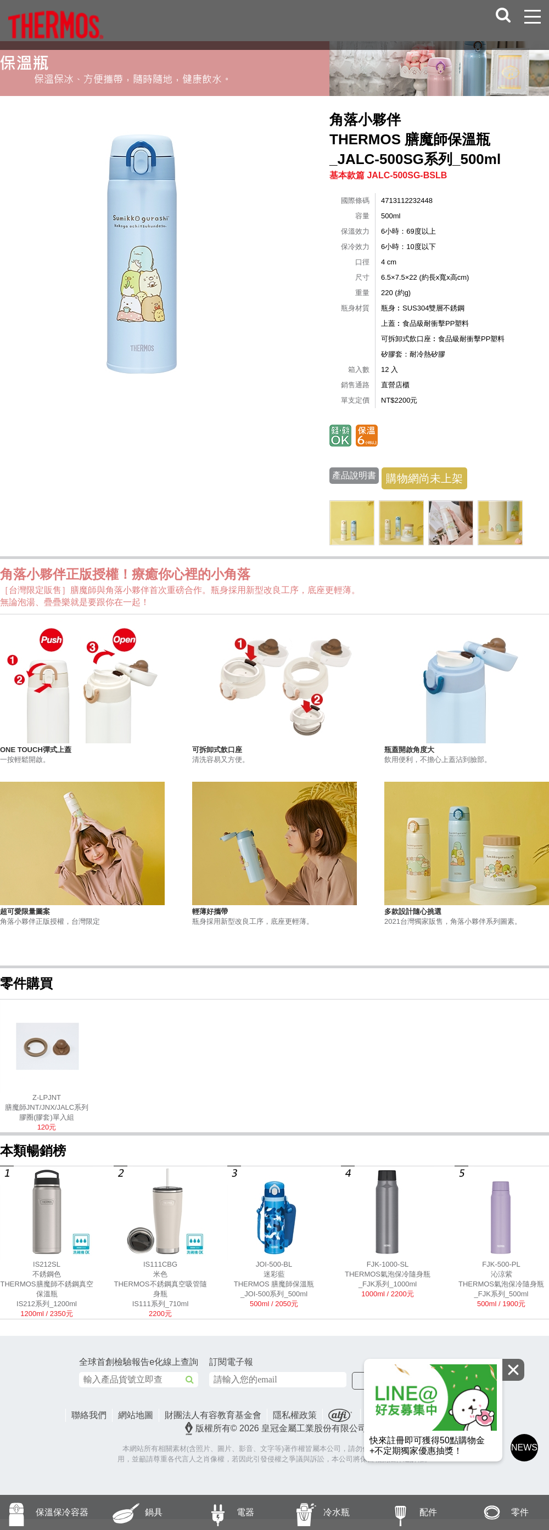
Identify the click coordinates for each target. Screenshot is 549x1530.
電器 (218, 1512)
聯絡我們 (89, 1415)
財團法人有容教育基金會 (213, 1415)
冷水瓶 (312, 1512)
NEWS (524, 1447)
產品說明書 (354, 475)
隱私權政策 (295, 1415)
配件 (401, 1512)
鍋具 (127, 1512)
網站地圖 (135, 1415)
